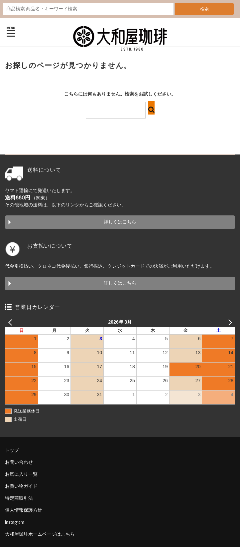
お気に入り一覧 (21, 474)
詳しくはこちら (120, 222)
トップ (12, 450)
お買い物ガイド (21, 486)
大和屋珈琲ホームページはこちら (40, 534)
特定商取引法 (19, 498)
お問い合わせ (19, 462)
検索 (204, 8)
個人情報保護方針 (23, 510)
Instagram (14, 522)
